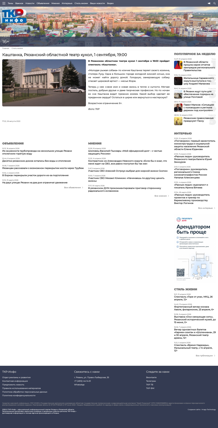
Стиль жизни (81, 3)
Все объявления (72, 187)
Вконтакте (151, 377)
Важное (19, 3)
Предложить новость (13, 384)
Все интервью (205, 208)
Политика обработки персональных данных (24, 392)
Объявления (43, 3)
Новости (29, 3)
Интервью (67, 3)
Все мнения (160, 196)
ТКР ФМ (150, 388)
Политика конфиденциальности (18, 395)
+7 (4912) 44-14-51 (82, 381)
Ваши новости (97, 3)
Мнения (55, 3)
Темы (10, 3)
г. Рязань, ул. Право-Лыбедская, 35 (91, 377)
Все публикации (204, 355)
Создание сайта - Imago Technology (202, 409)
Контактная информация (15, 381)
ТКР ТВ (149, 384)
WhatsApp (79, 384)
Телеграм (151, 381)
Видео (110, 3)
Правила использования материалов (21, 388)
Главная (5, 48)
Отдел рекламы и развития (16, 377)
